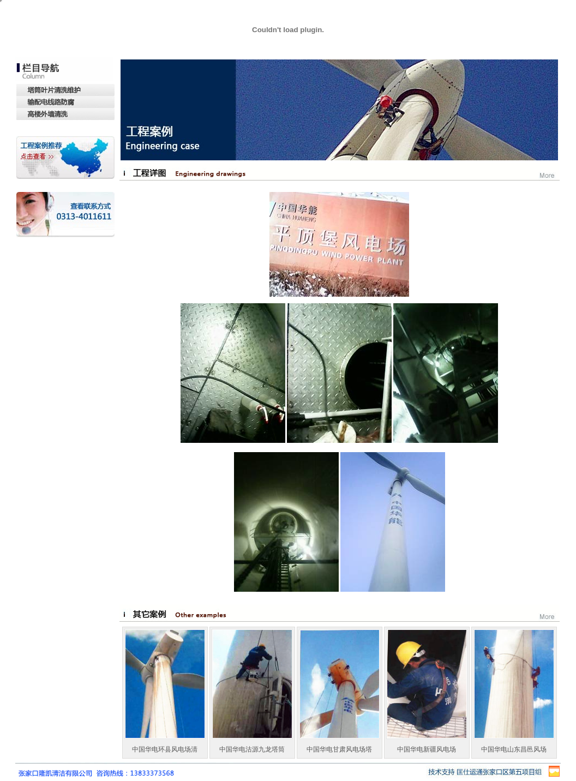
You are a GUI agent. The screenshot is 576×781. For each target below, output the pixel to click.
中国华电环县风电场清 (164, 749)
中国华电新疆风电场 (426, 749)
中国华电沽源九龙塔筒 (252, 749)
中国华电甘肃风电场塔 (339, 749)
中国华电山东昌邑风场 (514, 749)
